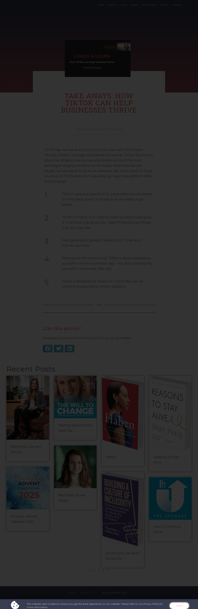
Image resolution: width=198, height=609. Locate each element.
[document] (99, 304)
